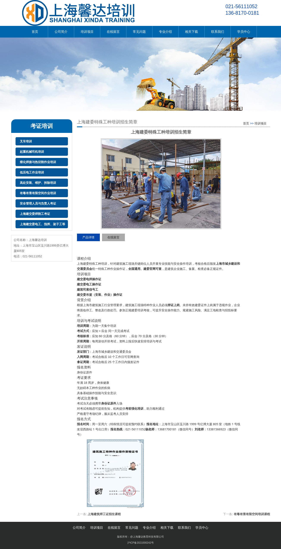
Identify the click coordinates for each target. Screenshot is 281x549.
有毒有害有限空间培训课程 (252, 514)
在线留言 (113, 31)
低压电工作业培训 (32, 172)
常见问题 (139, 31)
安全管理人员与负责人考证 (38, 203)
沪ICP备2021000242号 (140, 542)
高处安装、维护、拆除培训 (38, 182)
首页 (35, 31)
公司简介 (61, 31)
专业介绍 (165, 31)
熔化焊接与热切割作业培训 (38, 162)
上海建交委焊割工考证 (35, 214)
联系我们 (217, 31)
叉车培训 (26, 141)
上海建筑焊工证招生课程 (104, 514)
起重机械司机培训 (32, 151)
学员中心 (243, 31)
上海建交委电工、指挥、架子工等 (42, 224)
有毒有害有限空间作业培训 (38, 193)
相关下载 (191, 31)
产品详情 (88, 237)
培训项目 (87, 31)
